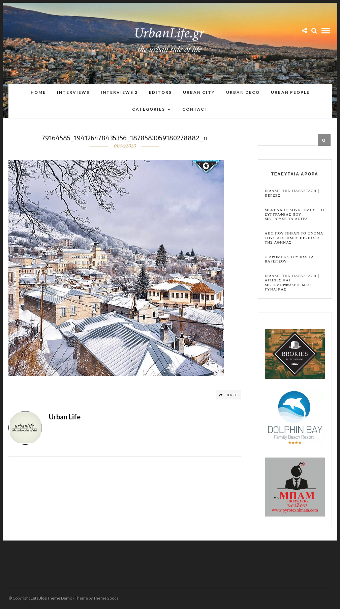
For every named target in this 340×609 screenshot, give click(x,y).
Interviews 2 (119, 92)
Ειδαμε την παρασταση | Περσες (292, 193)
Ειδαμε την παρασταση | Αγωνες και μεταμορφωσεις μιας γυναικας (292, 283)
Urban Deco (243, 92)
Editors (160, 92)
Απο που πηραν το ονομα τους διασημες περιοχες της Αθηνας (294, 238)
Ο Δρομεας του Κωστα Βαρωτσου (289, 259)
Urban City (199, 92)
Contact (195, 109)
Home (38, 92)
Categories (148, 109)
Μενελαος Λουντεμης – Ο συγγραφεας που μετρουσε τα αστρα (294, 215)
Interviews (73, 92)
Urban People (290, 92)
